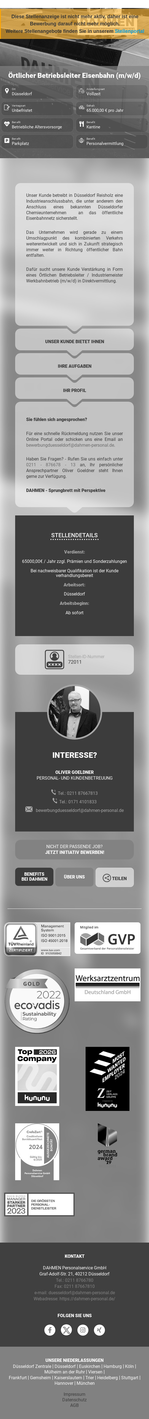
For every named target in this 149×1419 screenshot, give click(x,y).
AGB (74, 1405)
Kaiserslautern (68, 1377)
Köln (129, 1366)
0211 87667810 (79, 1286)
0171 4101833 (82, 801)
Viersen (95, 1372)
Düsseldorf (65, 1366)
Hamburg (113, 1366)
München (86, 1383)
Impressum (74, 1394)
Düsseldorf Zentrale (32, 1366)
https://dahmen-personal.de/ (87, 1298)
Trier (89, 1377)
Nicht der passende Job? (74, 850)
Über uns (74, 877)
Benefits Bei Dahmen (34, 877)
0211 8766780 (79, 1280)
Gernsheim (40, 1377)
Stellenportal (129, 31)
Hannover (64, 1383)
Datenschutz (74, 1399)
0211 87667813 (82, 793)
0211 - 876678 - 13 (50, 464)
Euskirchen (89, 1366)
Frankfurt (18, 1377)
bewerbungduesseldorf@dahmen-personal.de (70, 445)
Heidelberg (107, 1377)
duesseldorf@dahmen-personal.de (81, 1292)
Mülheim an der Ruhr (64, 1372)
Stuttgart (129, 1377)
